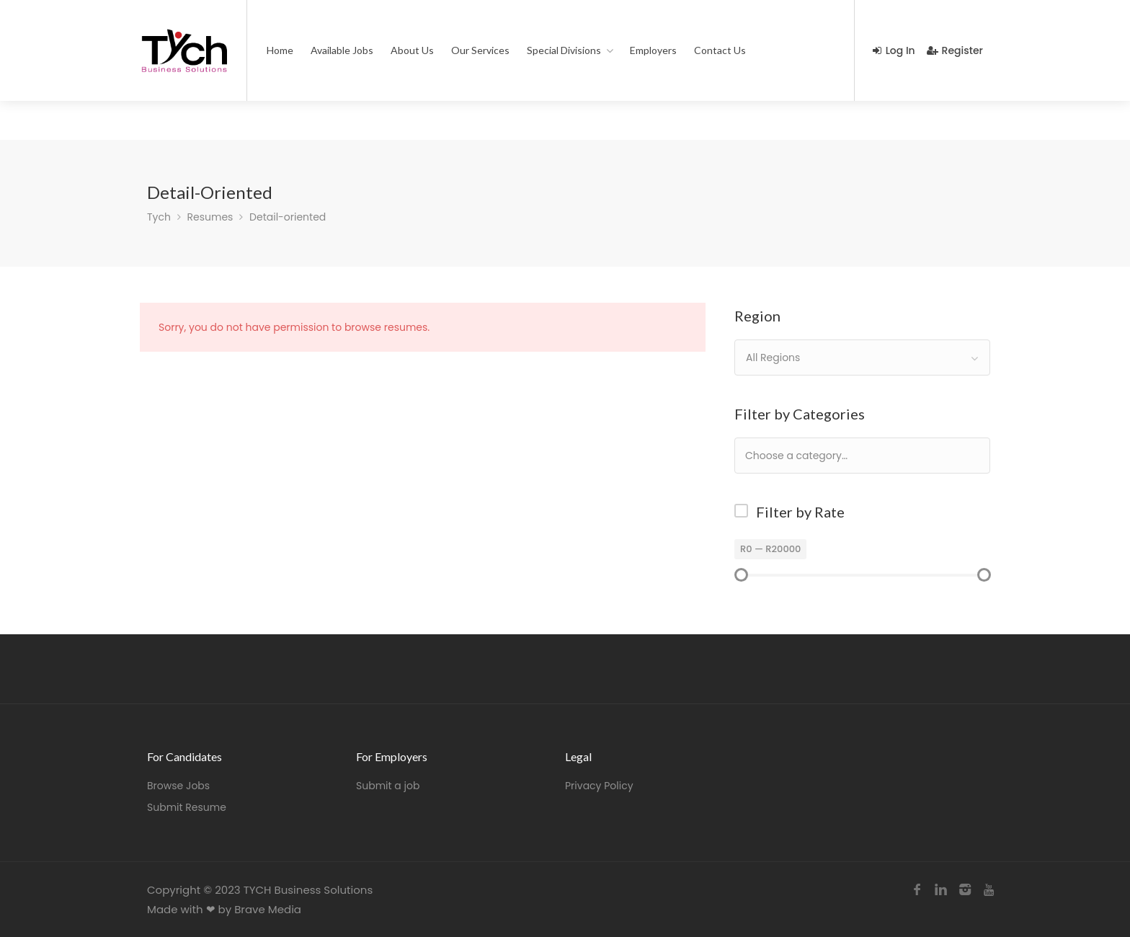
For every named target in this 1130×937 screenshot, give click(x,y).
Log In (894, 50)
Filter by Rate (800, 511)
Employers (653, 50)
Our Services (480, 50)
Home (280, 50)
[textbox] (843, 455)
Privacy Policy (599, 785)
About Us (412, 50)
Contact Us (720, 50)
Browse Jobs (178, 785)
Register (955, 50)
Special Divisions (564, 50)
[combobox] (862, 357)
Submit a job (387, 785)
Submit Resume (186, 807)
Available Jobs (342, 50)
